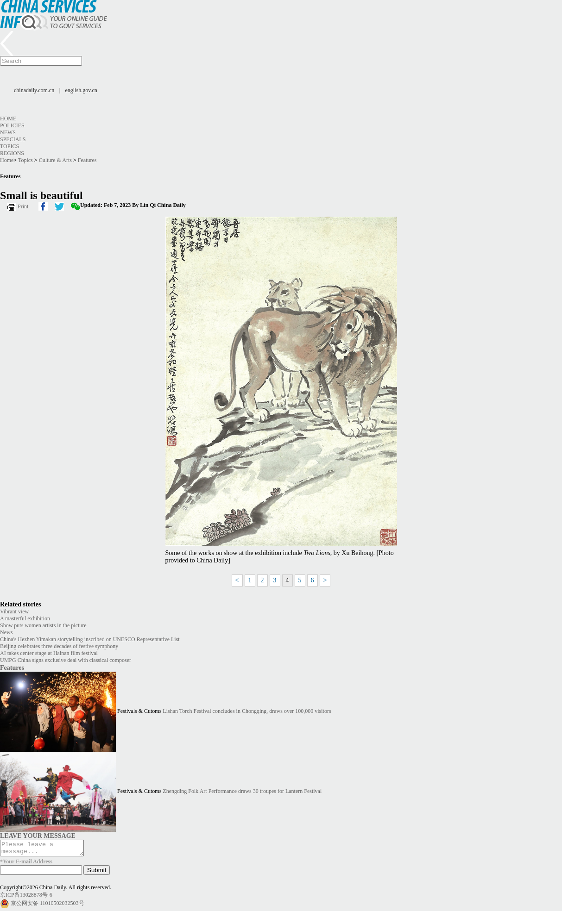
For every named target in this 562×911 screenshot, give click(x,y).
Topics (9, 146)
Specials (12, 139)
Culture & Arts (55, 160)
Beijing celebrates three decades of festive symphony (59, 646)
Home (8, 118)
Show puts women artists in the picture (43, 625)
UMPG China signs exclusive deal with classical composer (65, 660)
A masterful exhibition (25, 618)
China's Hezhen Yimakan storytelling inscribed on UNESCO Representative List (90, 639)
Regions (12, 153)
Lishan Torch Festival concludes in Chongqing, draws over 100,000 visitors (247, 711)
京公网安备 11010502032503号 (47, 906)
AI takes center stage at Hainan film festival (49, 653)
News (8, 132)
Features (87, 160)
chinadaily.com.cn (34, 90)
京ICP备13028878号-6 (26, 897)
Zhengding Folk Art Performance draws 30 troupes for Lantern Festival (242, 791)
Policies (12, 125)
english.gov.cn (81, 90)
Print (23, 206)
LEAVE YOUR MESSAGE (38, 835)
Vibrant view (14, 611)
